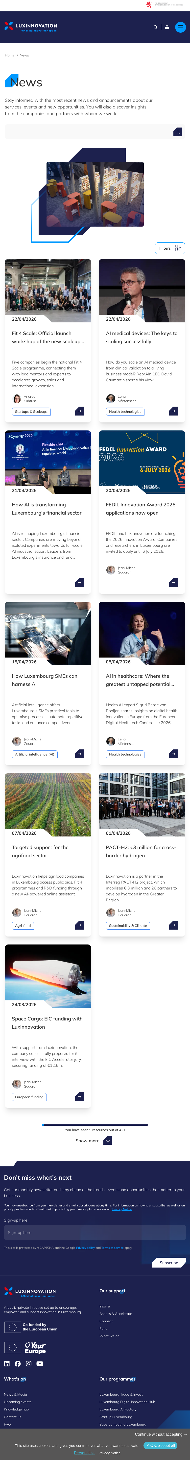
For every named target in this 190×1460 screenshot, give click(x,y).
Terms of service (112, 1248)
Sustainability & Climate (128, 925)
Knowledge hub (16, 1409)
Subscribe (169, 1262)
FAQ (7, 1424)
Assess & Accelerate (115, 1313)
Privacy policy (85, 1248)
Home (10, 55)
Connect (106, 1321)
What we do (109, 1336)
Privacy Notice (122, 1209)
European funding (29, 1097)
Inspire (104, 1306)
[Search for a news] (177, 132)
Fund (103, 1328)
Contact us (12, 1417)
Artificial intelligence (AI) (34, 754)
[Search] (155, 27)
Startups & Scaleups (31, 411)
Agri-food (23, 925)
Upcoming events (17, 1402)
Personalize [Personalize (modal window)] (84, 1453)
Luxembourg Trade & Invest (121, 1394)
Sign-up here (15, 1220)
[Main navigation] (180, 27)
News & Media (15, 1394)
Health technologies (125, 411)
